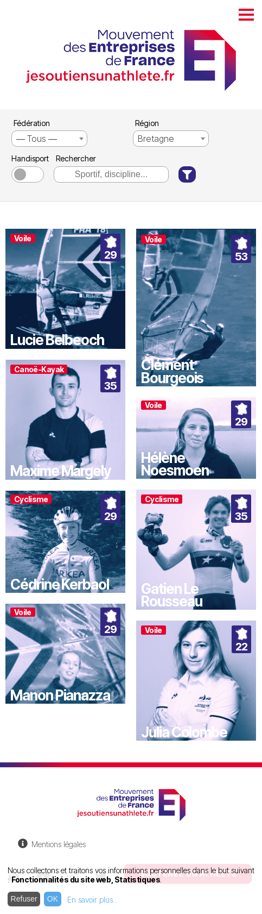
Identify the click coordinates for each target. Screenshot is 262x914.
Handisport (29, 158)
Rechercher (76, 158)
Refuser (24, 898)
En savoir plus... (92, 899)
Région (147, 123)
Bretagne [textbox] (156, 138)
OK (52, 898)
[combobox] (49, 138)
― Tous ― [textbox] (36, 138)
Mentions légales (58, 844)
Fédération (32, 123)
